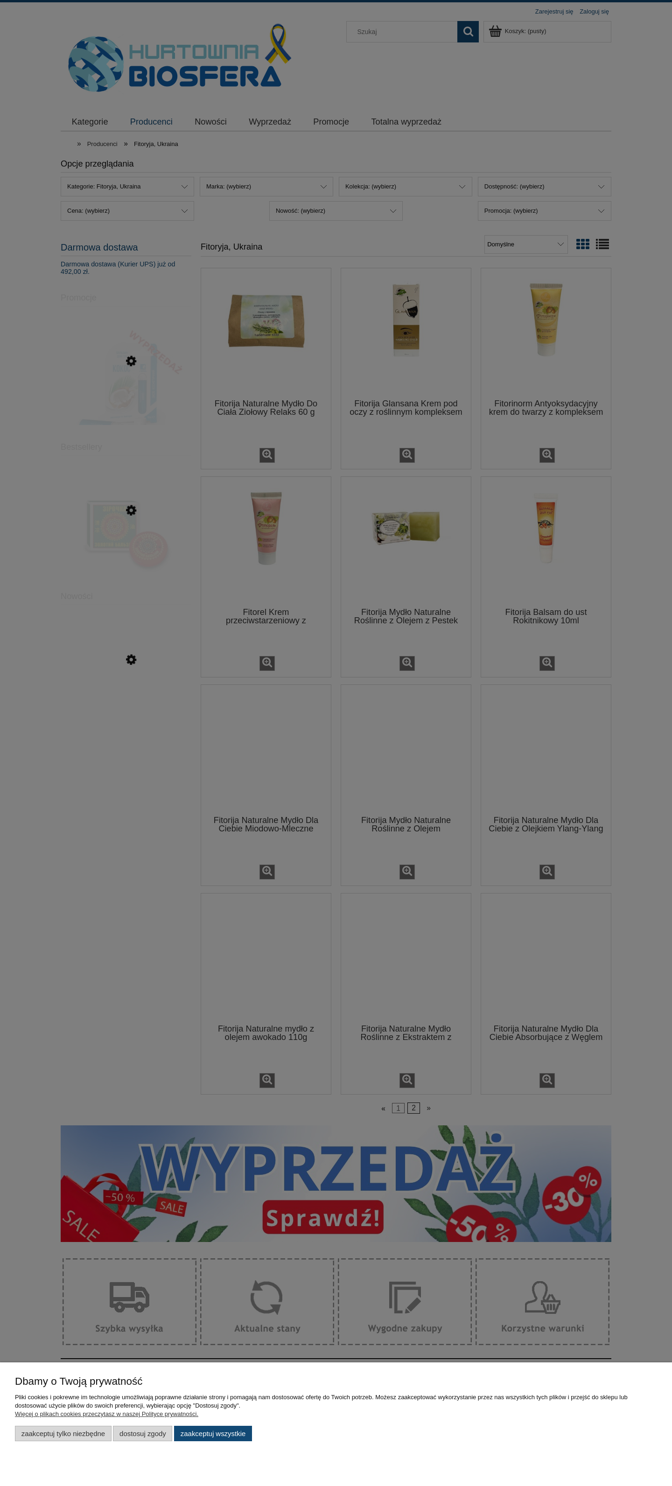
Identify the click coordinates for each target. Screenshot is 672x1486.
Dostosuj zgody (142, 1433)
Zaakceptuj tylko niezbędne (63, 1433)
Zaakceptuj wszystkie (213, 1433)
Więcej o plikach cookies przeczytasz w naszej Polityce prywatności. (106, 1413)
